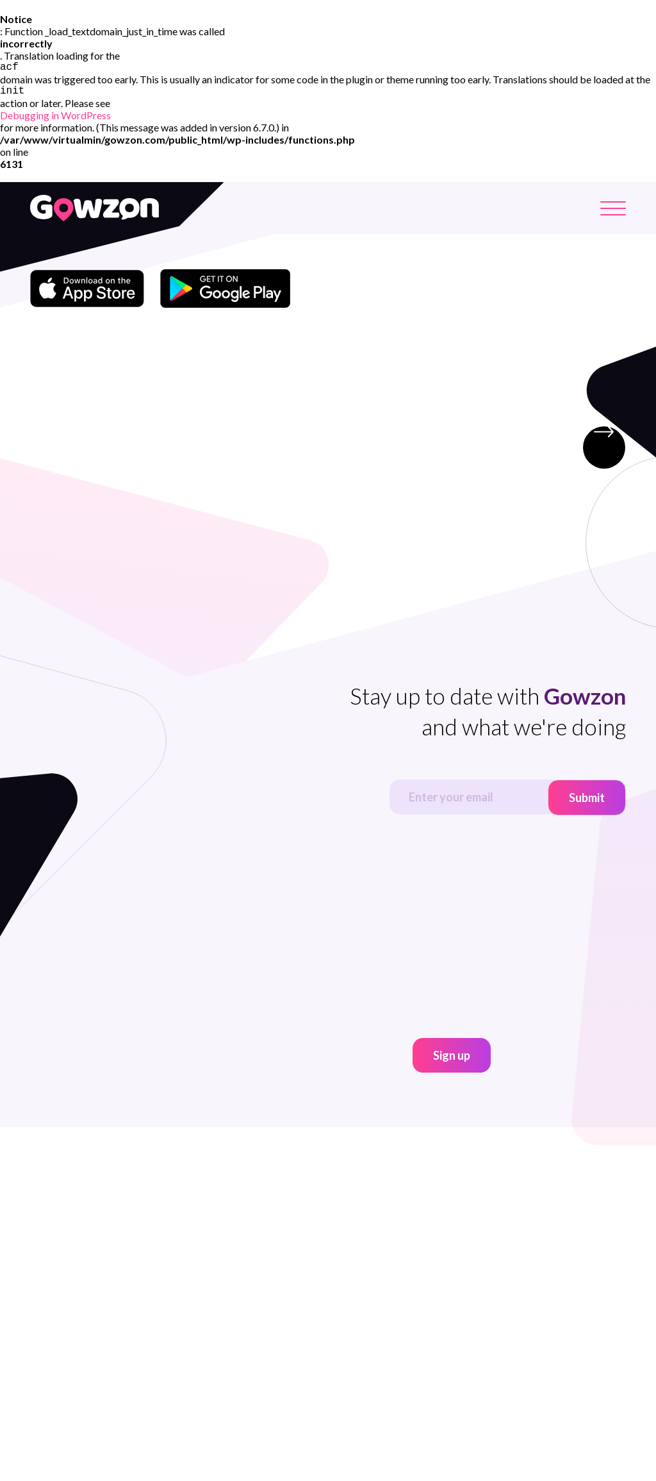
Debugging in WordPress (55, 119)
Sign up (451, 1060)
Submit (587, 802)
